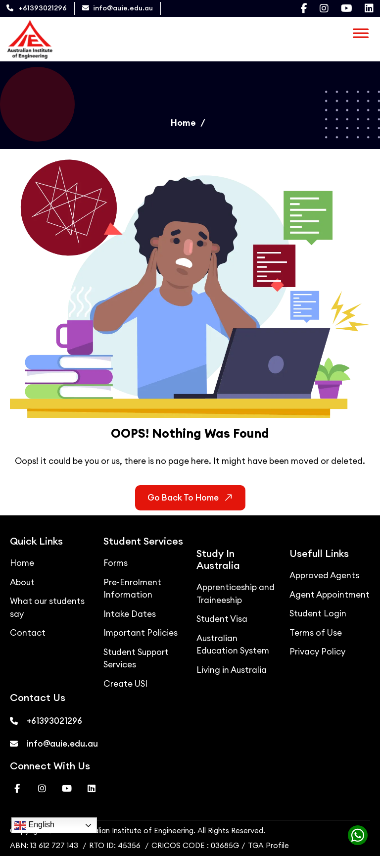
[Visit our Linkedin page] (369, 8)
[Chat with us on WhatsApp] (355, 837)
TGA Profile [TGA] (268, 845)
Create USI (125, 683)
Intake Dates (129, 613)
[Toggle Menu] (361, 31)
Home (183, 122)
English (34, 825)
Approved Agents (324, 575)
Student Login (317, 613)
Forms (115, 562)
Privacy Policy (317, 651)
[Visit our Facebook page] (304, 8)
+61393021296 (36, 7)
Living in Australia (231, 669)
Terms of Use (315, 632)
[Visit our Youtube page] (346, 8)
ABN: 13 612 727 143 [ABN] (44, 845)
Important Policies (140, 632)
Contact (28, 632)
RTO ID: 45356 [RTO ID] (115, 845)
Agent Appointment (329, 594)
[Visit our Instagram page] (324, 8)
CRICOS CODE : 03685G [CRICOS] (195, 845)
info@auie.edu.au (117, 7)
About (22, 582)
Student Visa (221, 618)
